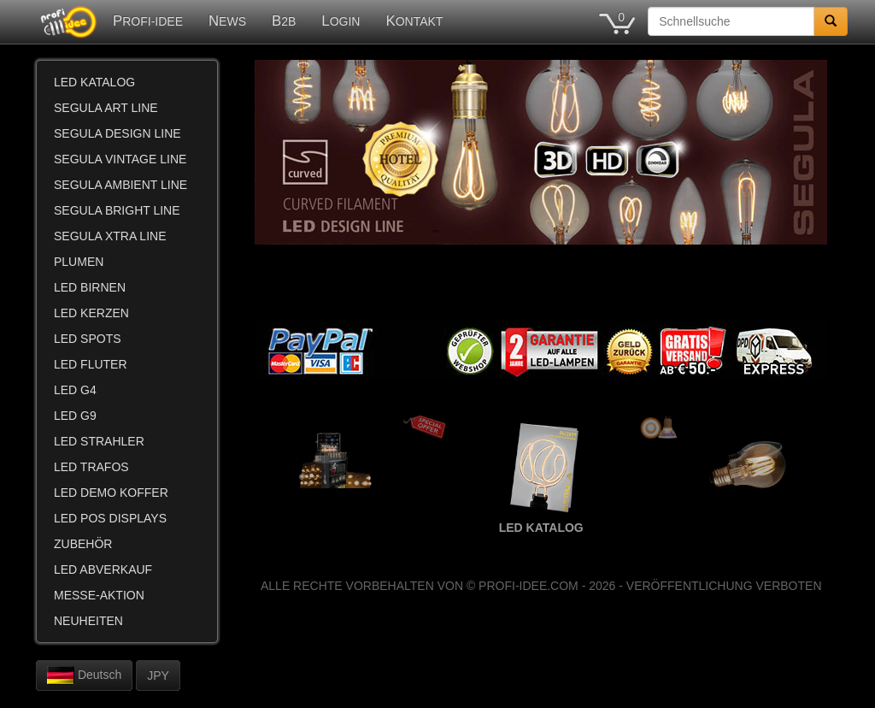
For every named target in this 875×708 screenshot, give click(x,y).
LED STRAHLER (99, 441)
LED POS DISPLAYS (110, 518)
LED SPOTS (87, 338)
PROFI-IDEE (148, 21)
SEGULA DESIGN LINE (117, 133)
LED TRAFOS (91, 467)
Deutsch (84, 675)
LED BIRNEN (90, 287)
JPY (158, 675)
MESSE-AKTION (99, 595)
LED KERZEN (91, 313)
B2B (284, 21)
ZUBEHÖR (83, 544)
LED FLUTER (90, 364)
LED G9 (75, 415)
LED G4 (75, 390)
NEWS (227, 21)
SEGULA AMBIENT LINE (120, 185)
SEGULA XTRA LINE (110, 236)
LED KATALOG (94, 82)
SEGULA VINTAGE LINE (120, 159)
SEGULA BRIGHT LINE (117, 210)
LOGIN (340, 21)
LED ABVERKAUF (103, 569)
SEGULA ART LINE (106, 108)
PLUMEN (78, 261)
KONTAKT (414, 21)
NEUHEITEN (88, 621)
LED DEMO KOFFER (111, 492)
